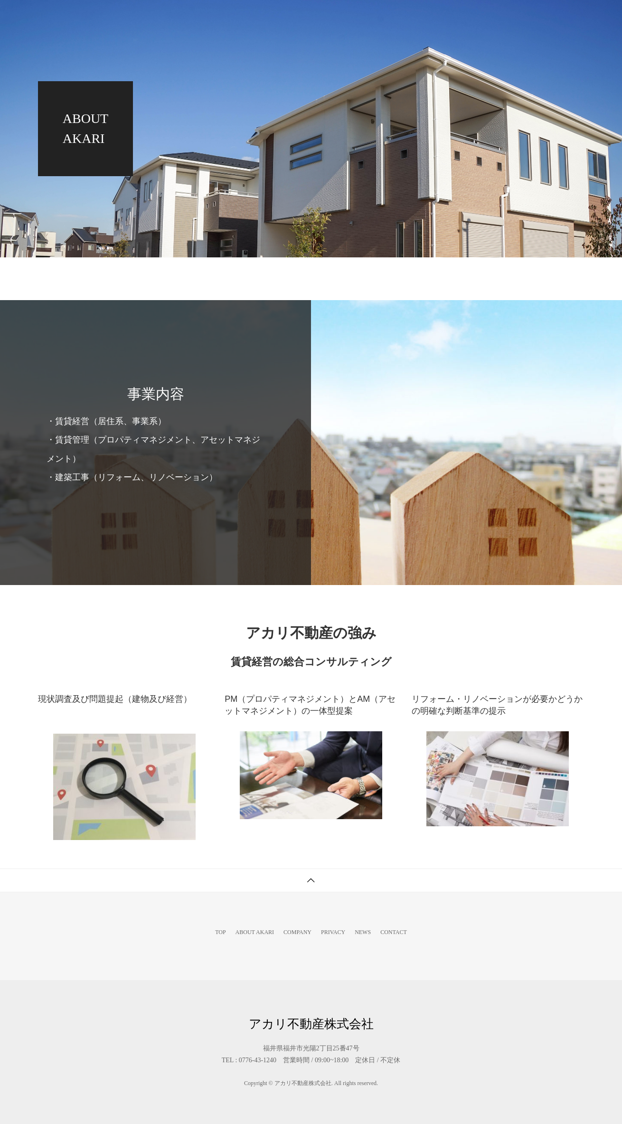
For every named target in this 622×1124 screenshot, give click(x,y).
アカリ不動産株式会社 (80, 16)
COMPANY (396, 16)
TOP (276, 16)
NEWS (503, 16)
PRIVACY (454, 16)
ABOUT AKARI (331, 16)
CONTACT (555, 16)
